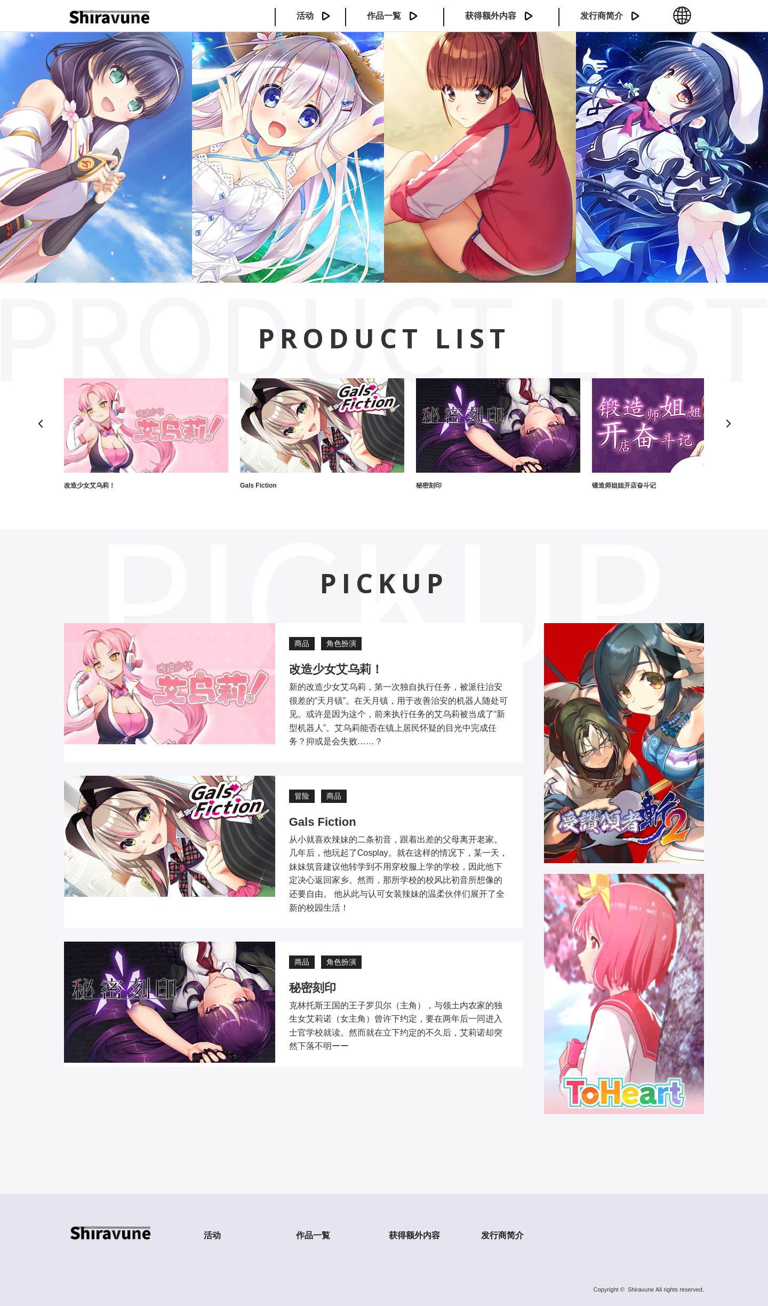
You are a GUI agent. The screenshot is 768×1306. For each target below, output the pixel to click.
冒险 (301, 796)
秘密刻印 (429, 485)
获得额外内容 (490, 15)
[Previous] (40, 423)
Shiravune (641, 1289)
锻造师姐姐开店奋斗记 (624, 485)
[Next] (728, 423)
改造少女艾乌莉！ (89, 485)
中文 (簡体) (682, 21)
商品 (301, 643)
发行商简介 (601, 15)
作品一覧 (384, 15)
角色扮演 (341, 643)
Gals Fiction (258, 485)
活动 (305, 15)
